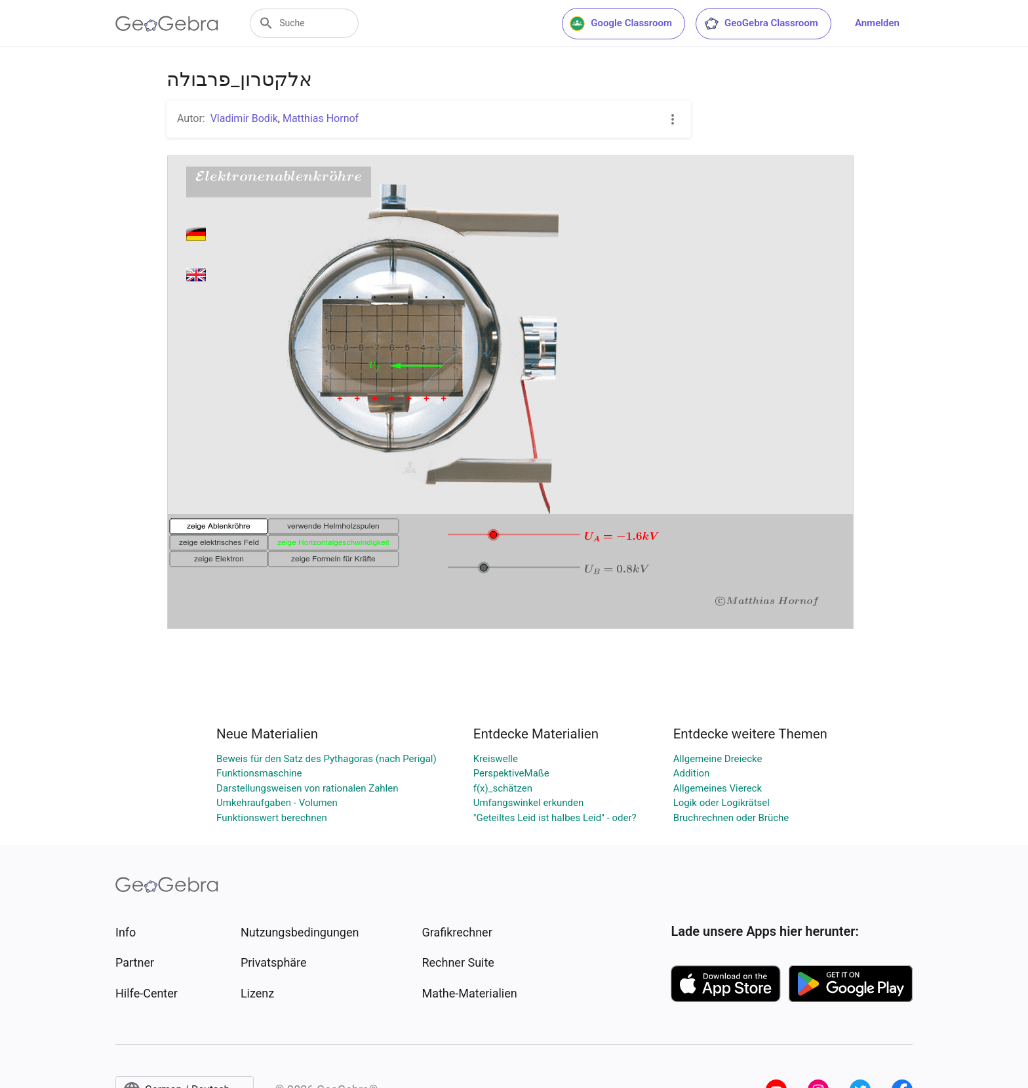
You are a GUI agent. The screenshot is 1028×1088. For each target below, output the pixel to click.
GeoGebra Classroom (760, 23)
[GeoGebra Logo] (166, 23)
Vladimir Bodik (244, 118)
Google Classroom (621, 23)
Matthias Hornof (321, 118)
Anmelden (877, 23)
